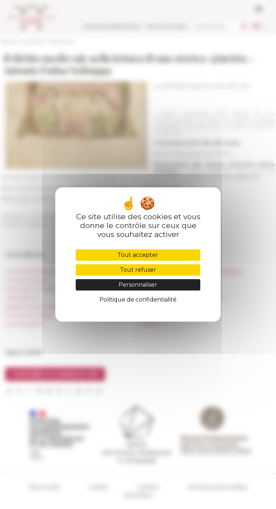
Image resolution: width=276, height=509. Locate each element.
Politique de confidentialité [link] (138, 299)
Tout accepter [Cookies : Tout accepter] (137, 254)
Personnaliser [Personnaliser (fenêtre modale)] (138, 284)
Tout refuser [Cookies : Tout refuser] (138, 269)
